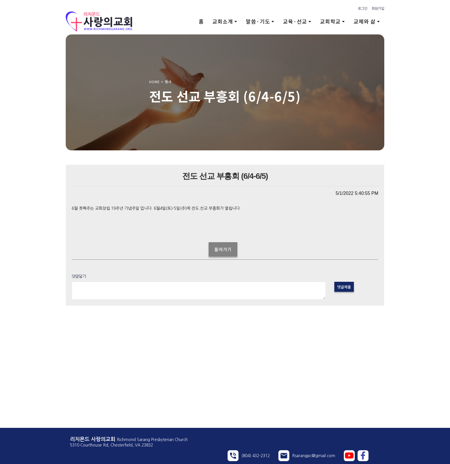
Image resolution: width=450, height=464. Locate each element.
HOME (154, 81)
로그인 (362, 8)
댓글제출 (344, 287)
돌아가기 (223, 249)
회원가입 (378, 8)
